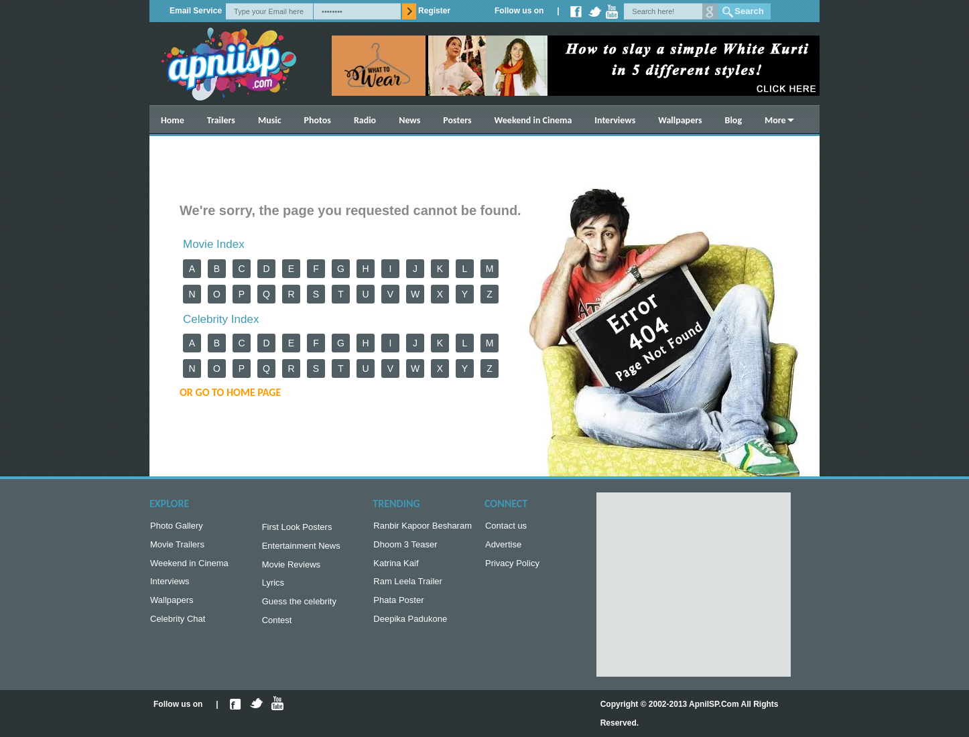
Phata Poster (398, 607)
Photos (317, 120)
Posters (457, 120)
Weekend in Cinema (533, 120)
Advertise (503, 547)
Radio (365, 120)
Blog (733, 120)
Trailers (221, 120)
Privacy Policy (512, 567)
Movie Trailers (177, 547)
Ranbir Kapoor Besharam (422, 527)
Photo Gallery (176, 527)
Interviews (614, 120)
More (775, 120)
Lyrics (273, 588)
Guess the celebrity (299, 608)
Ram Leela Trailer (407, 587)
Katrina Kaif (395, 567)
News (409, 120)
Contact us (506, 527)
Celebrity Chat (177, 627)
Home (172, 120)
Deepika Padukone (410, 627)
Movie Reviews (291, 568)
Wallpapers (680, 120)
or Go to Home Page (230, 392)
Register (434, 10)
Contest (277, 628)
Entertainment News (301, 548)
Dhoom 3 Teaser (405, 547)
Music (269, 120)
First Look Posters (297, 528)
